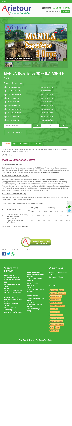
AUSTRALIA (54, 290)
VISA (58, 327)
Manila (8, 83)
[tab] (6, 144)
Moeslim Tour (62, 293)
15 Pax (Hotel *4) (11, 116)
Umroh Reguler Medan (56, 321)
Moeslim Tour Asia (55, 299)
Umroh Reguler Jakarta (56, 315)
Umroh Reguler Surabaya (57, 324)
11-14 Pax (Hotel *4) (12, 113)
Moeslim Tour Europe (56, 302)
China (61, 290)
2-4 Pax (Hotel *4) (12, 106)
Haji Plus (53, 293)
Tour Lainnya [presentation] (36, 143)
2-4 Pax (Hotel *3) (12, 87)
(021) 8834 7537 (61, 7)
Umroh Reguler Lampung (57, 318)
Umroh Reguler (54, 311)
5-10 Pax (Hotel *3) (12, 91)
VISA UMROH (54, 330)
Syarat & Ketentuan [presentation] (20, 143)
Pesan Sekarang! (15, 132)
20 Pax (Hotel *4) (11, 120)
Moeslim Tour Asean (56, 296)
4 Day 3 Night (18, 83)
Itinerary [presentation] (7, 143)
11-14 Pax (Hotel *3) (12, 95)
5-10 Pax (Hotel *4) (12, 109)
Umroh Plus (54, 308)
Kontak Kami (65, 11)
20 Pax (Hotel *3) (11, 102)
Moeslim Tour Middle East (57, 305)
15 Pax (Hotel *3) (11, 98)
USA (52, 327)
